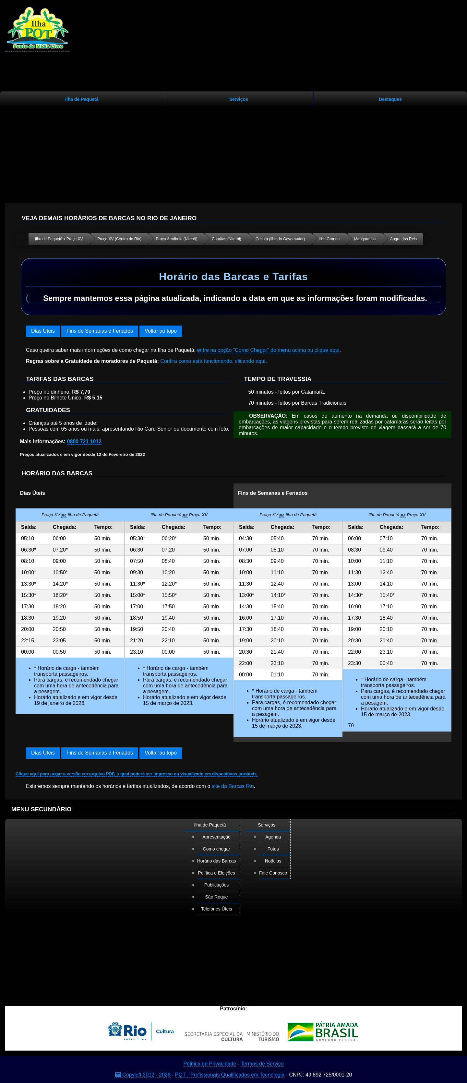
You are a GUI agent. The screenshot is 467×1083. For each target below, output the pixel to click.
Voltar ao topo (161, 331)
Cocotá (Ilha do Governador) (280, 239)
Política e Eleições (216, 872)
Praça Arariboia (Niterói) (176, 239)
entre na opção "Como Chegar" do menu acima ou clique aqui (268, 350)
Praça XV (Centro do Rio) (119, 239)
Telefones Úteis (216, 908)
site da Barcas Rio (233, 786)
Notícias (273, 860)
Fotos (273, 848)
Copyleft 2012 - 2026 (143, 1074)
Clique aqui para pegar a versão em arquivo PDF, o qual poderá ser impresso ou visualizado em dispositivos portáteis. (137, 773)
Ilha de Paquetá (82, 99)
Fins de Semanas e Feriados (99, 331)
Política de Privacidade (209, 1063)
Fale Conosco (273, 872)
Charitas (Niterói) (226, 239)
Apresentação (216, 836)
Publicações (216, 884)
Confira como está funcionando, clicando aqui (212, 361)
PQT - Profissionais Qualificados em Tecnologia (229, 1074)
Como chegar (216, 848)
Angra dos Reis (403, 239)
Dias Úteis (43, 331)
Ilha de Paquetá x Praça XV (59, 239)
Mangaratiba (365, 239)
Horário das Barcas (216, 860)
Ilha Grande (329, 239)
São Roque (216, 896)
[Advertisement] (233, 152)
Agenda (273, 836)
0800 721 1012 (84, 441)
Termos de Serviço (262, 1063)
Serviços (238, 99)
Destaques (390, 99)
